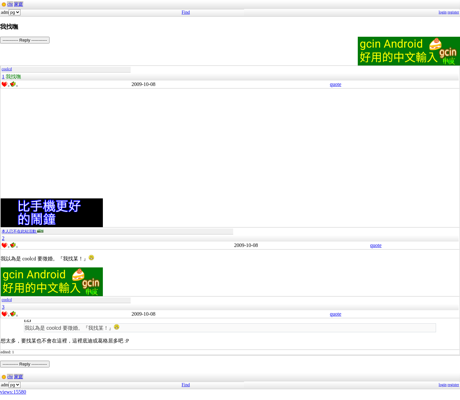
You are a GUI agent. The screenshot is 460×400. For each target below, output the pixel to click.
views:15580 (13, 392)
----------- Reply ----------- (25, 40)
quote (335, 84)
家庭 (18, 4)
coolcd (7, 69)
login (443, 12)
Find (186, 12)
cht (10, 4)
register (453, 12)
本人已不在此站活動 (22, 231)
